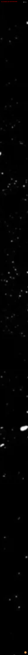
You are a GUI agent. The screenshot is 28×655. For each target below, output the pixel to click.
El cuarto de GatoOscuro (9, 1)
